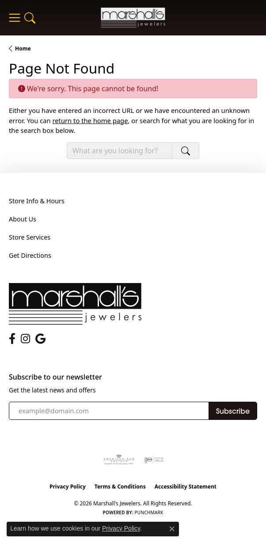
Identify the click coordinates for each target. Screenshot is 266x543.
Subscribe (233, 411)
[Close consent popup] (172, 528)
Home (23, 48)
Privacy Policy (67, 486)
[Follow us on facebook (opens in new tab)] (12, 339)
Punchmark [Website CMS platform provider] (149, 512)
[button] (29, 18)
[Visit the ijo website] (154, 459)
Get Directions (30, 255)
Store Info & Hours (37, 201)
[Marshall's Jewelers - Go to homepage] (75, 303)
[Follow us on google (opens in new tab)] (40, 339)
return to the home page (90, 120)
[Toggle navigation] (14, 18)
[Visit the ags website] (119, 459)
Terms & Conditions (120, 486)
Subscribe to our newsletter (55, 377)
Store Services (29, 237)
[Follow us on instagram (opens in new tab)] (25, 339)
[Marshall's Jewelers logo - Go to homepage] (133, 17)
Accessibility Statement (186, 486)
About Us (22, 219)
